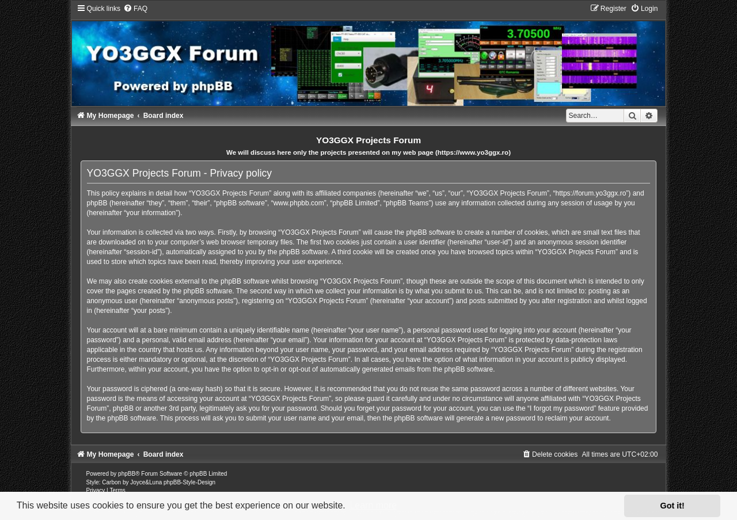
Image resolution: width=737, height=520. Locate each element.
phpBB (126, 474)
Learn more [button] (373, 505)
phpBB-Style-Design (189, 482)
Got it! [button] (672, 505)
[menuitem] (135, 9)
